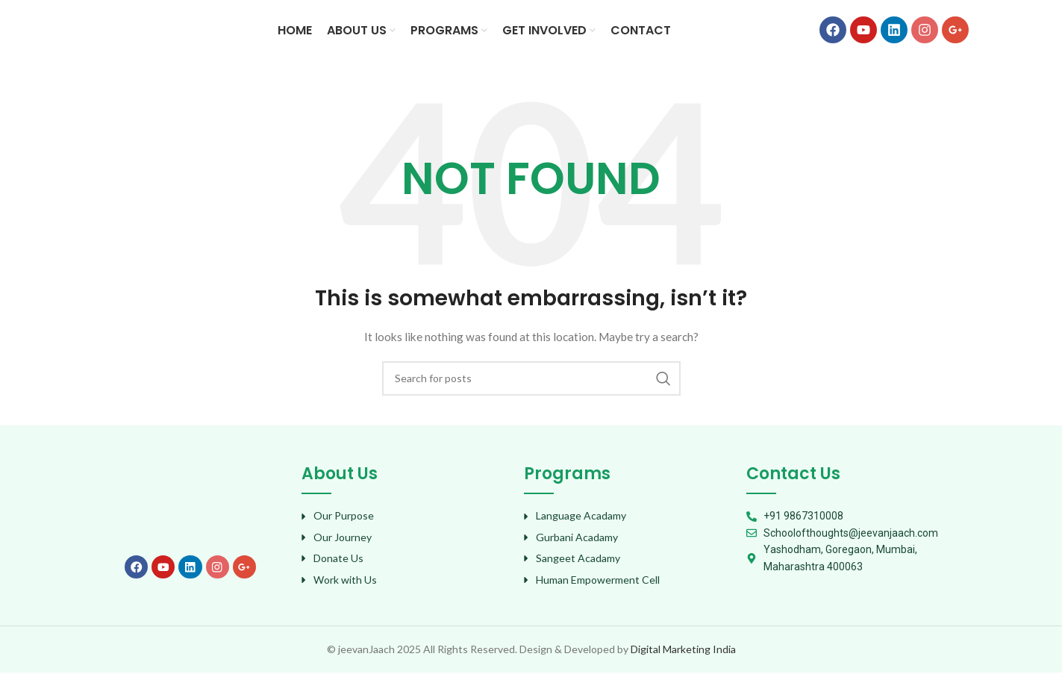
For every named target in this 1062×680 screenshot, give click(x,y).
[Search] (531, 385)
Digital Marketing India (683, 655)
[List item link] (405, 523)
